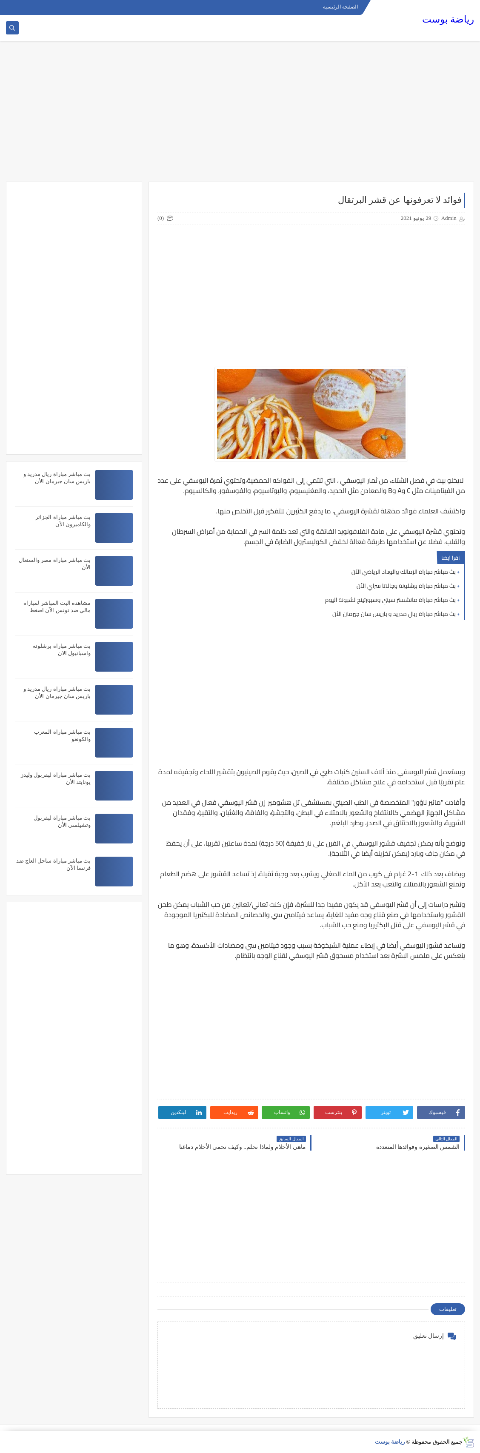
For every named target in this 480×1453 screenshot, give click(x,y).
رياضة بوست (448, 19)
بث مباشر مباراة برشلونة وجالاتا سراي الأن (406, 585)
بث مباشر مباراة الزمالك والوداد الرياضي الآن (403, 571)
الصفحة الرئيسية (340, 7)
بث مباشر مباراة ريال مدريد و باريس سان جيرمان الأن (394, 613)
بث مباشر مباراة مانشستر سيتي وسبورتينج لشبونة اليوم (390, 599)
